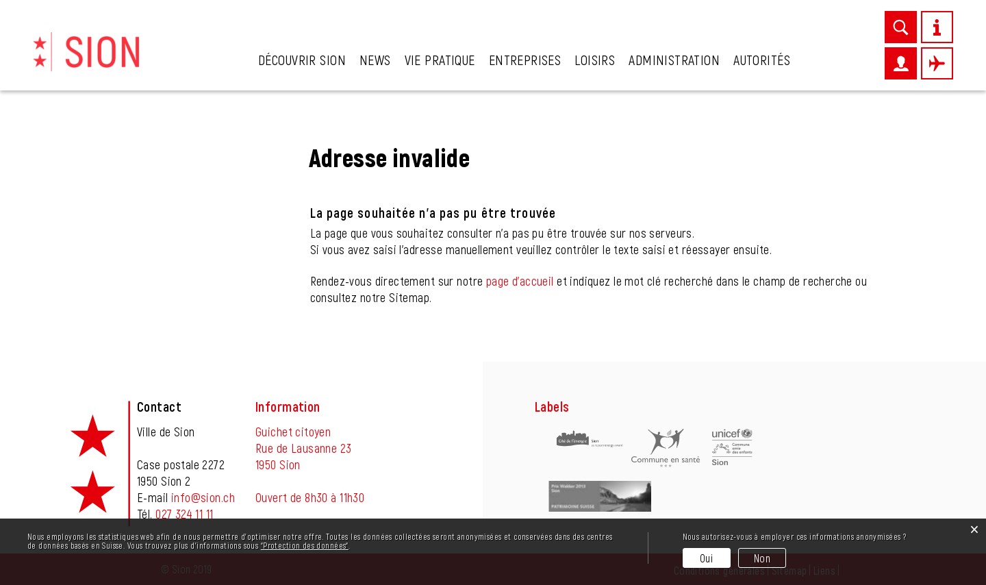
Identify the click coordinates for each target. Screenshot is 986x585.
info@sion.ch (203, 497)
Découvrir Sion (302, 59)
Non (762, 557)
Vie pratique (440, 59)
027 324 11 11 (184, 513)
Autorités (761, 59)
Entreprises (525, 59)
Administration (674, 59)
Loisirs (594, 59)
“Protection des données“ (305, 545)
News (375, 59)
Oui (706, 557)
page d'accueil (520, 280)
